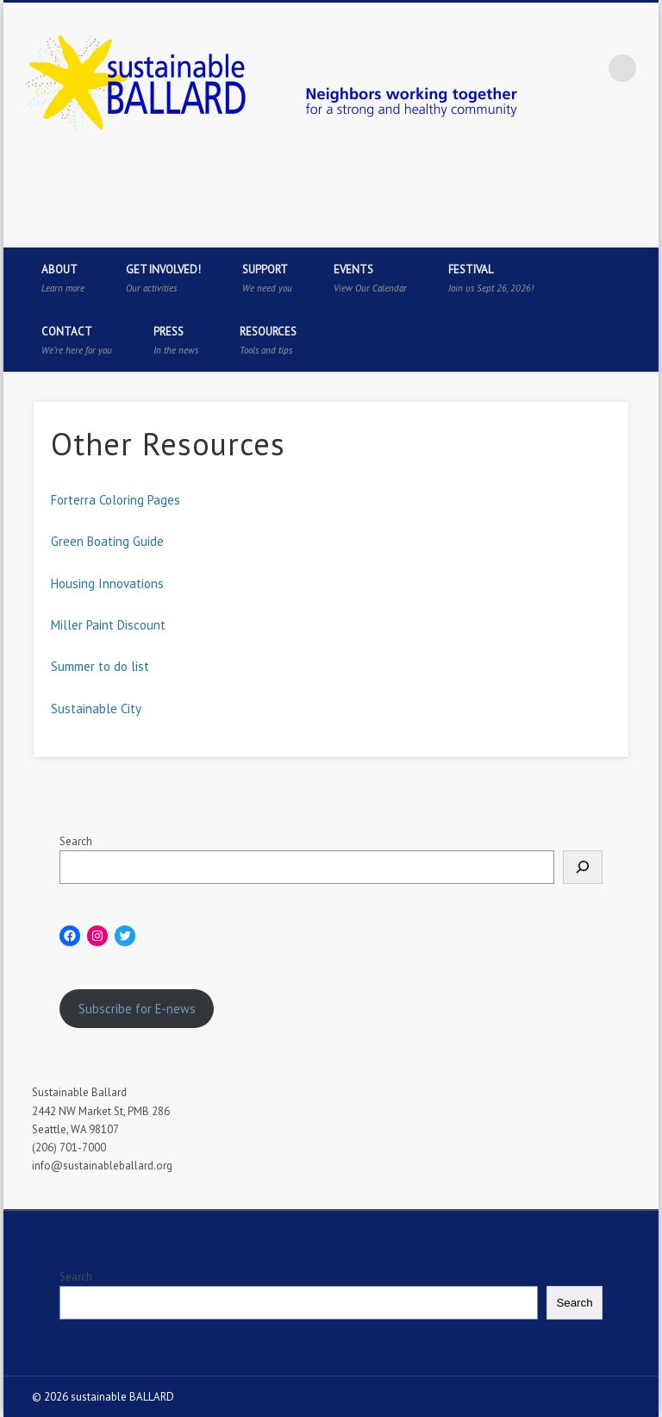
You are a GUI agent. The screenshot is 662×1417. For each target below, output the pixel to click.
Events (370, 278)
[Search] (583, 867)
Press (175, 340)
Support (267, 278)
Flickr (639, 228)
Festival (491, 278)
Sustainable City (96, 708)
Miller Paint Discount (108, 625)
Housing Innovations (107, 583)
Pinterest (604, 228)
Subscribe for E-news (137, 1008)
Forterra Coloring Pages (115, 500)
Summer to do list (100, 666)
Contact (76, 340)
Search (75, 841)
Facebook (533, 228)
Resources (268, 340)
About (62, 278)
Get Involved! (163, 278)
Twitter (569, 228)
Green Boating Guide (107, 541)
